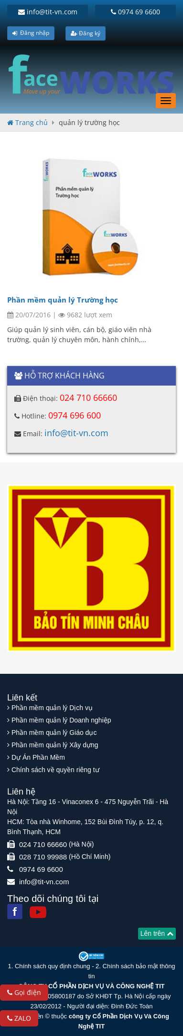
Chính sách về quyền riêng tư (55, 770)
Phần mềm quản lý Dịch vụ (52, 708)
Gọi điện (24, 992)
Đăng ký (85, 33)
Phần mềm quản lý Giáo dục (54, 732)
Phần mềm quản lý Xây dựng (54, 745)
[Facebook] (14, 911)
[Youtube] (38, 912)
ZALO (19, 1018)
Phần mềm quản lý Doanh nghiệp (61, 720)
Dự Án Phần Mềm (38, 757)
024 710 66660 (88, 397)
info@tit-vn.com (47, 11)
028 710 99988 (43, 857)
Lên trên (156, 933)
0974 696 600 (74, 415)
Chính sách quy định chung (52, 966)
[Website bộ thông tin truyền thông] (91, 956)
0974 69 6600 (135, 11)
